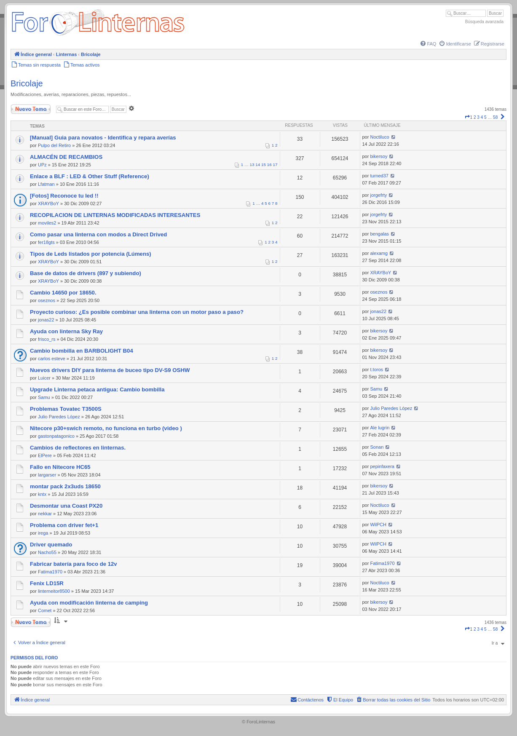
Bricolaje (27, 83)
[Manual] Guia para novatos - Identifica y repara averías (103, 137)
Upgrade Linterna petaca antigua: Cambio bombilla (97, 389)
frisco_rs (47, 339)
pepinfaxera (382, 466)
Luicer (44, 377)
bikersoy (378, 156)
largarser (47, 474)
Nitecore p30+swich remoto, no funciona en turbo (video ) (106, 428)
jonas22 (46, 319)
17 (275, 164)
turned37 (379, 175)
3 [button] (478, 117)
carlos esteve (51, 358)
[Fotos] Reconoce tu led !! (64, 196)
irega (43, 532)
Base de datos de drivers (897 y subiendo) (85, 273)
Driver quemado (51, 544)
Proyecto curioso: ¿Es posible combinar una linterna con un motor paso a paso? (137, 312)
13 (252, 164)
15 (263, 164)
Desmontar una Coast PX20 (66, 506)
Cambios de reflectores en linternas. (78, 447)
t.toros (376, 369)
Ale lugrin (379, 427)
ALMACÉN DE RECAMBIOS (66, 157)
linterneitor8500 (54, 591)
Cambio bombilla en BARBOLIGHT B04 (81, 351)
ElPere (45, 455)
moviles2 (47, 222)
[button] (467, 117)
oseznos (46, 300)
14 (257, 164)
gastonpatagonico (56, 436)
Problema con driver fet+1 (64, 525)
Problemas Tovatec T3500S (66, 409)
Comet (44, 610)
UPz (42, 164)
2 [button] (475, 117)
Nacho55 (47, 552)
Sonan (376, 447)
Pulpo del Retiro (54, 145)
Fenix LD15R (47, 583)
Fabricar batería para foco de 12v (73, 564)
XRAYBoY (48, 203)
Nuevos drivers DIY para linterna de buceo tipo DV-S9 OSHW (110, 370)
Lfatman (46, 184)
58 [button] (495, 117)
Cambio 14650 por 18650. (63, 292)
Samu (44, 397)
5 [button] (485, 117)
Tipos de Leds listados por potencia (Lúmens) (90, 254)
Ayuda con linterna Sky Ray (66, 331)
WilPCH (378, 524)
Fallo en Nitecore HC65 (60, 467)
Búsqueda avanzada (484, 21)
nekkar (45, 513)
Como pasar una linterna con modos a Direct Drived (98, 234)
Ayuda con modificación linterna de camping (89, 603)
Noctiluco (379, 136)
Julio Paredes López (59, 416)
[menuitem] (427, 43)
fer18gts (46, 242)
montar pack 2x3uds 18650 (65, 486)
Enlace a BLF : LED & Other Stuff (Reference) (89, 176)
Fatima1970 (50, 571)
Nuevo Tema (31, 109)
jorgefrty (378, 195)
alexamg (379, 253)
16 (269, 164)
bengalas (379, 233)
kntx (42, 494)
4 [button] (482, 117)
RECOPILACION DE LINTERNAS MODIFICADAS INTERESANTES (115, 215)
